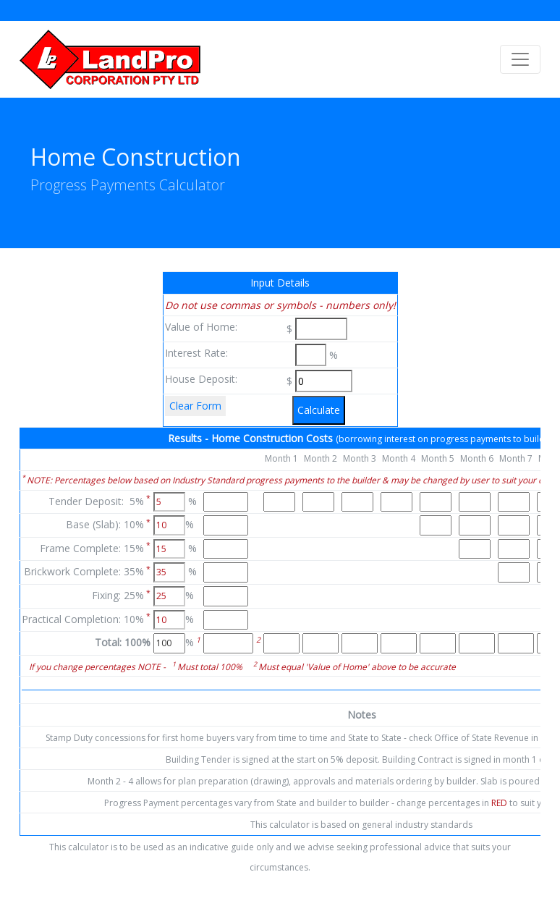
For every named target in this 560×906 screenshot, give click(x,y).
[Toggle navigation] (520, 59)
